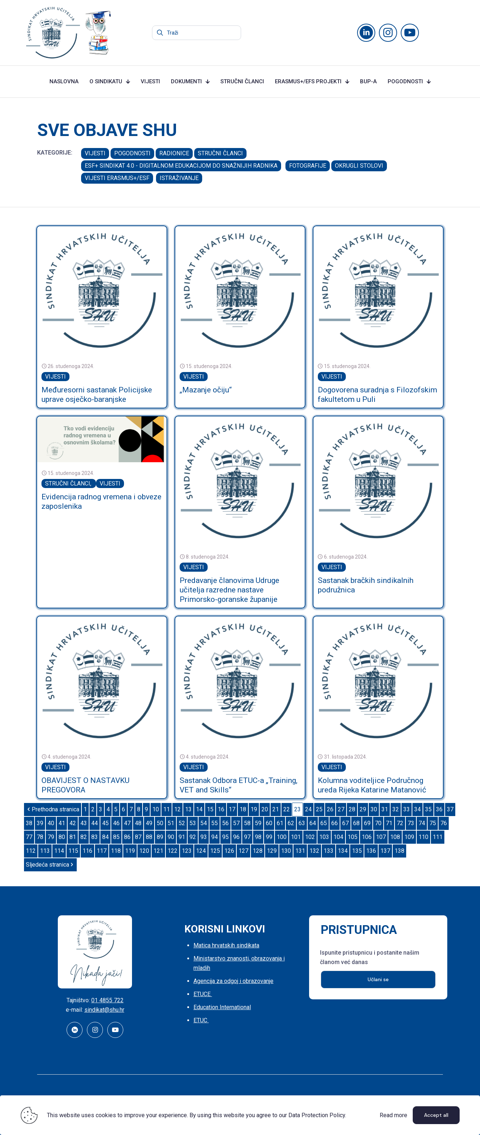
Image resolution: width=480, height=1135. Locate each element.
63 (302, 823)
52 (182, 823)
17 (232, 809)
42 (72, 823)
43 (83, 823)
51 (171, 823)
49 (149, 823)
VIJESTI (95, 153)
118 (116, 850)
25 (319, 809)
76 (443, 823)
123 (187, 850)
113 (45, 850)
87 (138, 837)
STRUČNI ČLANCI (220, 153)
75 (432, 823)
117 (102, 850)
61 (280, 823)
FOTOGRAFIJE (307, 165)
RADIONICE (174, 153)
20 (264, 809)
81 (72, 837)
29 (363, 809)
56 (225, 823)
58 (247, 823)
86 (127, 837)
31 (384, 809)
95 (225, 837)
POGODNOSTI (132, 153)
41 (62, 823)
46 (116, 823)
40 (51, 823)
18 (243, 809)
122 (172, 850)
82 (83, 837)
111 (438, 837)
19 (254, 809)
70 (378, 823)
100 (282, 837)
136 (371, 850)
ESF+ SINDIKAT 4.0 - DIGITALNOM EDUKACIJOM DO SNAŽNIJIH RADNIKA (181, 165)
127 (243, 850)
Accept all (436, 1115)
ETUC (201, 1020)
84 (105, 837)
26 (330, 809)
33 (406, 809)
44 (94, 823)
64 (312, 823)
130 (286, 850)
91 (182, 837)
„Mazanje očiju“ (206, 389)
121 (158, 850)
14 (199, 809)
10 (155, 809)
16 (221, 809)
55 (214, 823)
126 (229, 850)
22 (286, 809)
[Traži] (196, 32)
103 (324, 837)
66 (334, 823)
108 (395, 837)
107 (381, 837)
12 (177, 809)
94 (214, 837)
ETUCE (202, 994)
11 (166, 809)
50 (160, 823)
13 (188, 809)
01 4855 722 (107, 1000)
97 (247, 837)
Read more (393, 1115)
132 (314, 850)
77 (29, 837)
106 (367, 837)
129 (272, 850)
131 (300, 850)
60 (269, 823)
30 (374, 809)
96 (236, 837)
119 (130, 850)
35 (428, 809)
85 (116, 837)
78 (40, 837)
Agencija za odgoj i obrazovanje (233, 981)
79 (51, 837)
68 (356, 823)
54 (203, 823)
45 (105, 823)
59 (258, 823)
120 (144, 850)
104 (338, 837)
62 (291, 823)
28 (352, 809)
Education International (222, 1007)
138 (399, 850)
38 (29, 823)
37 (450, 809)
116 (87, 850)
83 (94, 837)
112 (31, 850)
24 (308, 809)
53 (192, 823)
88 (149, 837)
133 (328, 850)
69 (367, 823)
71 (389, 823)
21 (275, 809)
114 (59, 850)
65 (323, 823)
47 (127, 823)
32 (395, 809)
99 (269, 837)
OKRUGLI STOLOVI (359, 165)
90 (171, 837)
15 (210, 809)
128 (258, 850)
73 (411, 823)
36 (439, 809)
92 (192, 837)
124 (201, 850)
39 (40, 823)
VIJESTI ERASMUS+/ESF (117, 178)
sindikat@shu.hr (104, 1009)
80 (62, 837)
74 (422, 823)
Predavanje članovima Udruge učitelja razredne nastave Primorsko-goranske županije (229, 590)
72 (400, 823)
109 (409, 837)
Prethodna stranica (52, 809)
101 (296, 837)
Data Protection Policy (316, 1115)
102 (310, 837)
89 (160, 837)
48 (138, 823)
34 (417, 809)
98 (258, 837)
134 (343, 850)
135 (357, 850)
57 (236, 823)
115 (73, 850)
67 (345, 823)
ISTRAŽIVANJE (179, 178)
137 (385, 850)
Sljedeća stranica (50, 864)
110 (423, 837)
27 (341, 809)
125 (215, 850)
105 (352, 837)
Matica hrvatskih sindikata (226, 945)
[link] (102, 291)
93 (203, 837)
